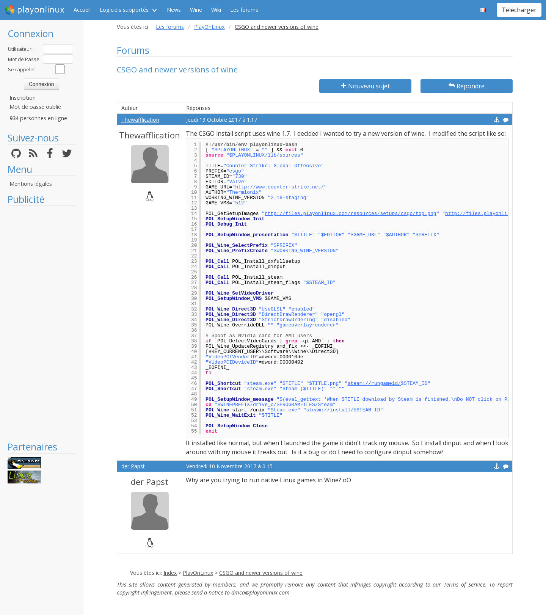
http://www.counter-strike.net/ (279, 187)
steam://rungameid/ (374, 383)
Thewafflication (140, 119)
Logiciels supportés (124, 9)
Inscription (22, 97)
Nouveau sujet (365, 86)
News (174, 9)
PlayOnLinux (209, 26)
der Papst (133, 466)
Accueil (82, 9)
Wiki (216, 9)
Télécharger (519, 10)
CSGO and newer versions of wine (261, 572)
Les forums (244, 9)
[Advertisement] (41, 323)
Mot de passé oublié (35, 106)
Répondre (467, 86)
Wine (196, 9)
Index (170, 572)
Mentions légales (30, 183)
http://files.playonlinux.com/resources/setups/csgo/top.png (350, 214)
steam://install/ (329, 410)
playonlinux (34, 10)
